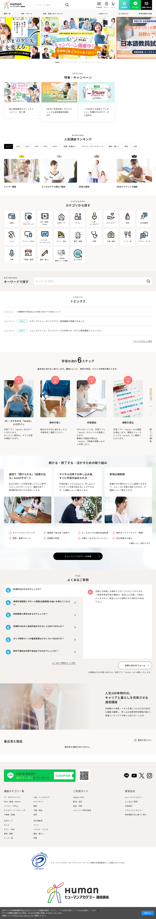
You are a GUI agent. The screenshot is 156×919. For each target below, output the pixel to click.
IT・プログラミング (12, 797)
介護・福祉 (37, 810)
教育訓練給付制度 (145, 13)
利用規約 (128, 806)
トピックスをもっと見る (142, 341)
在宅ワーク (8, 820)
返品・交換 (77, 806)
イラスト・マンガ (40, 829)
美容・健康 (8, 833)
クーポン (135, 7)
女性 (135, 146)
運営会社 (130, 791)
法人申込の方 (123, 13)
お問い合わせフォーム (135, 665)
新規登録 (99, 7)
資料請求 (124, 7)
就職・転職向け (70, 146)
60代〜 (55, 146)
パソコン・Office (11, 806)
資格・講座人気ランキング (53, 13)
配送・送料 (77, 801)
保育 (35, 814)
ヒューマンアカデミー (134, 797)
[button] (3, 37)
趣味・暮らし (114, 146)
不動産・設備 (9, 814)
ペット (36, 825)
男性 (126, 146)
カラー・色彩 (9, 829)
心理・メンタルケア (41, 797)
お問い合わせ (146, 7)
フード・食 (8, 838)
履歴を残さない (145, 740)
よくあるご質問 (131, 801)
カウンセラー (38, 801)
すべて (8, 146)
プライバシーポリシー (134, 810)
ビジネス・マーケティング (14, 810)
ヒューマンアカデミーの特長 (78, 556)
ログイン (106, 7)
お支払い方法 (78, 797)
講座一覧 (7, 13)
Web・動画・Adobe (12, 801)
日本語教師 (37, 820)
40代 (36, 146)
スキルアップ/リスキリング (92, 146)
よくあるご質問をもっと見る (64, 663)
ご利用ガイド (103, 13)
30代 (27, 146)
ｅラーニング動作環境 (82, 810)
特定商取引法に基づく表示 (135, 814)
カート (113, 7)
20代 (18, 146)
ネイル (6, 825)
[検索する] (67, 5)
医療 (35, 806)
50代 (46, 146)
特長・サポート (26, 13)
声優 (35, 838)
